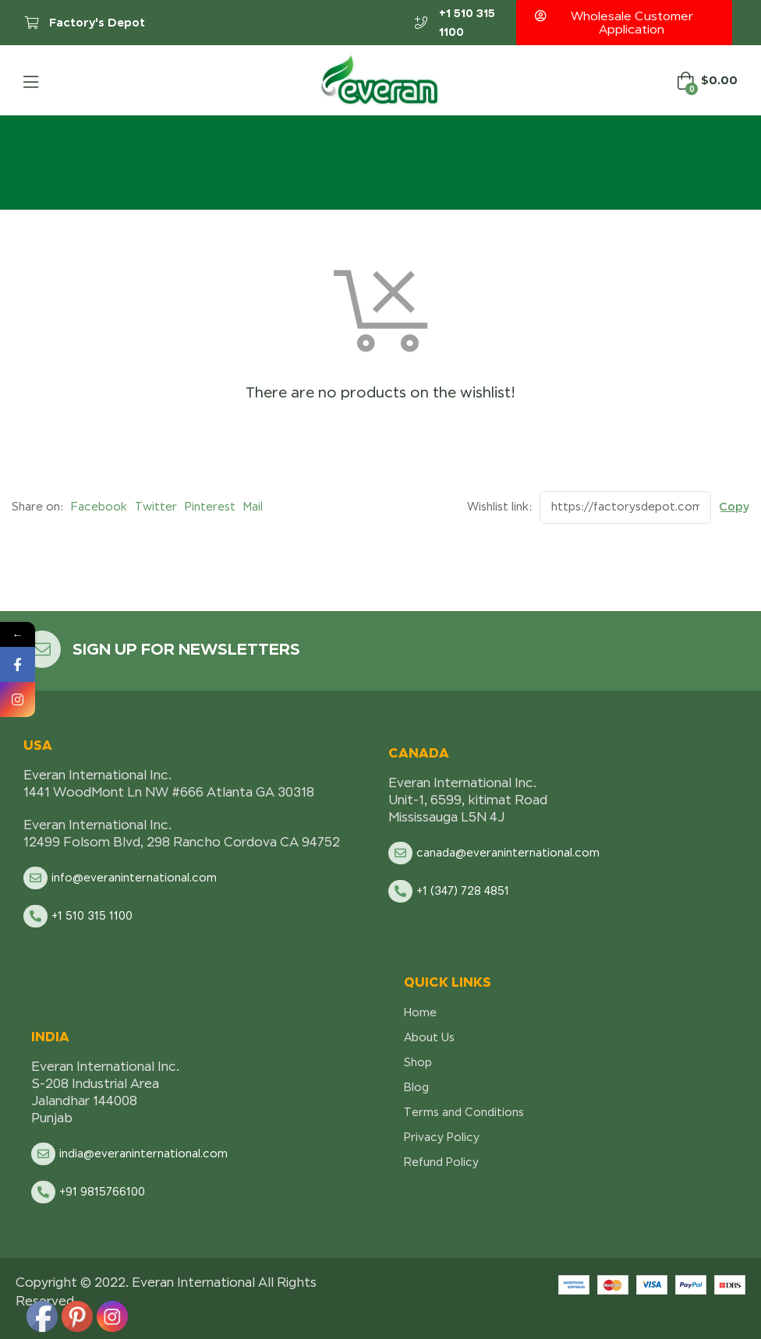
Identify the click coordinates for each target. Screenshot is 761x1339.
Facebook (99, 506)
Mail (253, 506)
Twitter (156, 506)
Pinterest (210, 506)
